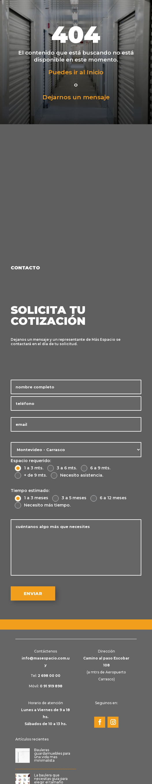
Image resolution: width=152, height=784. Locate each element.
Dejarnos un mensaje (76, 97)
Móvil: (45, 686)
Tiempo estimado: (30, 490)
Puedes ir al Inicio (75, 72)
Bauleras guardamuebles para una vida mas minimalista (52, 755)
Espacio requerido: (31, 460)
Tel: (45, 675)
